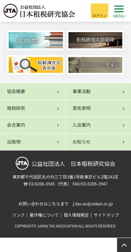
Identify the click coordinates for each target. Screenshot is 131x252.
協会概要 (16, 91)
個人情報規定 (76, 215)
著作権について (44, 215)
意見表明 (82, 108)
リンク (18, 215)
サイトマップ (106, 215)
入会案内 (82, 124)
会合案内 (16, 124)
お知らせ (82, 141)
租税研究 (16, 108)
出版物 (14, 141)
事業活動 (82, 91)
